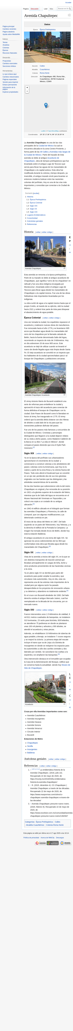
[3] (59, 654)
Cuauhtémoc (45, 69)
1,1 (36, 769)
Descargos (60, 838)
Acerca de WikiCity (47, 838)
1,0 (33, 769)
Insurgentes (32, 749)
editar (38, 232)
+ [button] (27, 87)
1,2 (38, 769)
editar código (47, 232)
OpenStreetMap (53, 131)
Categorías (29, 822)
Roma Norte (44, 73)
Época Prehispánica (48, 29)
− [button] (27, 91)
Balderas (31, 753)
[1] (34, 447)
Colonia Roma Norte (55, 825)
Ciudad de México (46, 146)
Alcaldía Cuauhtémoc (35, 825)
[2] (50, 546)
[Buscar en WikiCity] (64, 8)
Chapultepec (32, 743)
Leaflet (43, 131)
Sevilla (30, 746)
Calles (42, 66)
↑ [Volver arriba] (30, 785)
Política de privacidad (31, 838)
